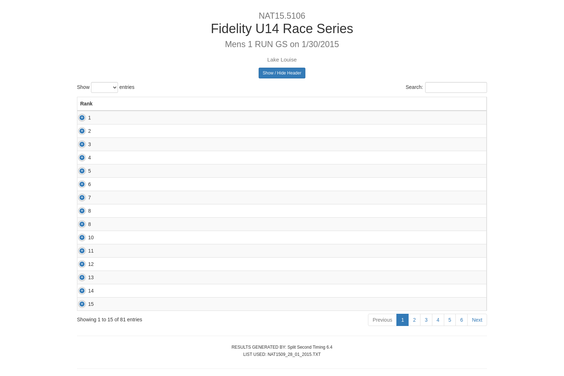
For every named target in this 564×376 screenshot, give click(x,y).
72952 (170, 251)
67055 (170, 304)
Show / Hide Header (282, 73)
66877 (170, 144)
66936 (170, 237)
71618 (170, 291)
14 (83, 291)
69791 (170, 171)
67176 (170, 264)
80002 (170, 197)
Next (477, 320)
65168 (170, 157)
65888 (170, 224)
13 (83, 277)
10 (83, 237)
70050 (170, 277)
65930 (170, 131)
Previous (382, 320)
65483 (170, 211)
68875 (170, 184)
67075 (170, 118)
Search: (446, 87)
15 (83, 304)
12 (83, 264)
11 (83, 251)
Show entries (106, 87)
